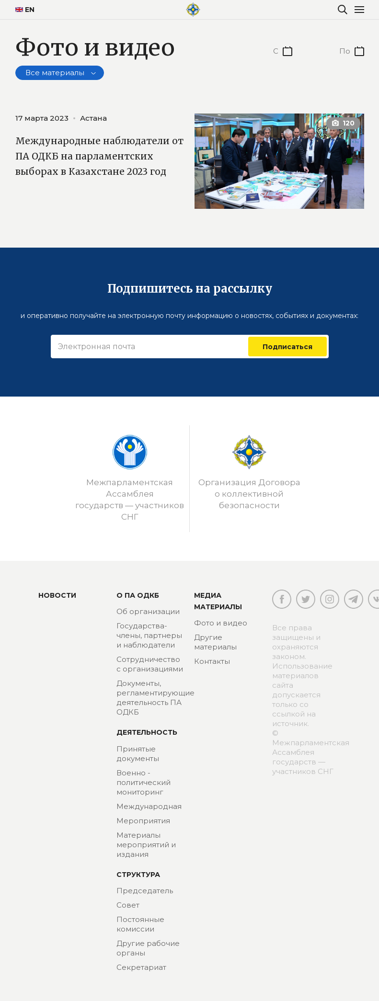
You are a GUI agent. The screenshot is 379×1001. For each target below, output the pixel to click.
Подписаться (287, 346)
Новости (57, 595)
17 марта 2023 (42, 118)
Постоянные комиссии (140, 924)
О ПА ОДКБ (137, 595)
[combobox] (59, 73)
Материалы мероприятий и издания (146, 844)
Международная (149, 806)
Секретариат (141, 967)
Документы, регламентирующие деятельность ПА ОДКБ (155, 698)
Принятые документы (137, 753)
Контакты (212, 661)
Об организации (148, 611)
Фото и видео (220, 622)
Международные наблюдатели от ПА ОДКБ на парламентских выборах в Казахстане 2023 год (100, 163)
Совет (127, 905)
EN (24, 9)
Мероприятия (143, 820)
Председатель (144, 890)
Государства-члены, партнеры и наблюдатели (149, 635)
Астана (93, 118)
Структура (138, 874)
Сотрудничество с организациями (149, 664)
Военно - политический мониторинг (143, 782)
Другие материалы (215, 642)
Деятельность (146, 732)
